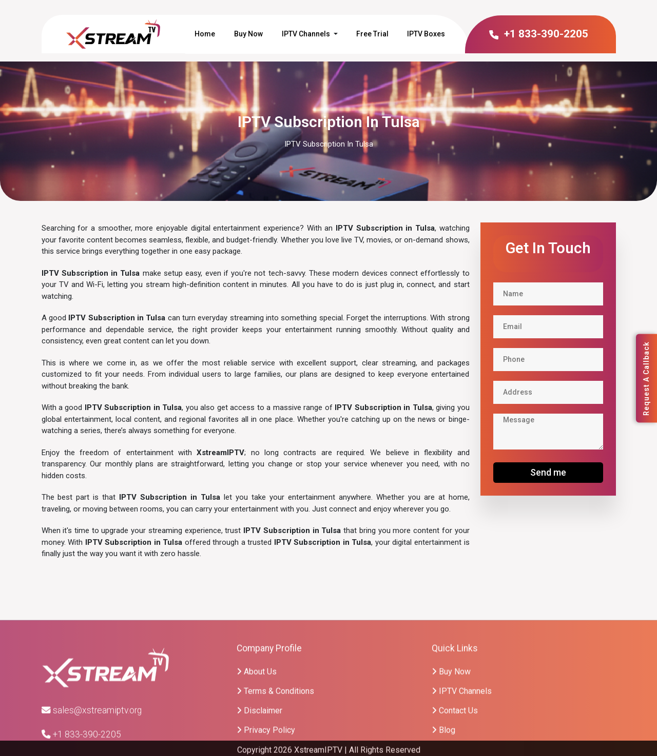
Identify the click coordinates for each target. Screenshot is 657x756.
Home (205, 34)
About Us (257, 728)
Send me (548, 472)
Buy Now (248, 34)
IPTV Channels (306, 34)
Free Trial (372, 34)
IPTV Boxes (426, 34)
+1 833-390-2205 (538, 34)
